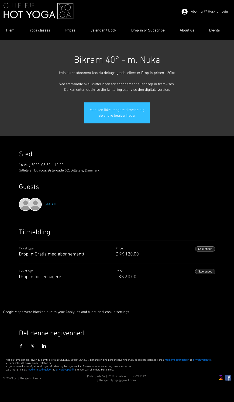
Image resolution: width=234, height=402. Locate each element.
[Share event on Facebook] (21, 346)
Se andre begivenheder (117, 115)
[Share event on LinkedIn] (44, 346)
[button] (44, 30)
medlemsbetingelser (177, 360)
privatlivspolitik (65, 369)
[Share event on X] (32, 346)
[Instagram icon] (221, 378)
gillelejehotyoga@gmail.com (116, 380)
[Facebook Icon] (228, 378)
